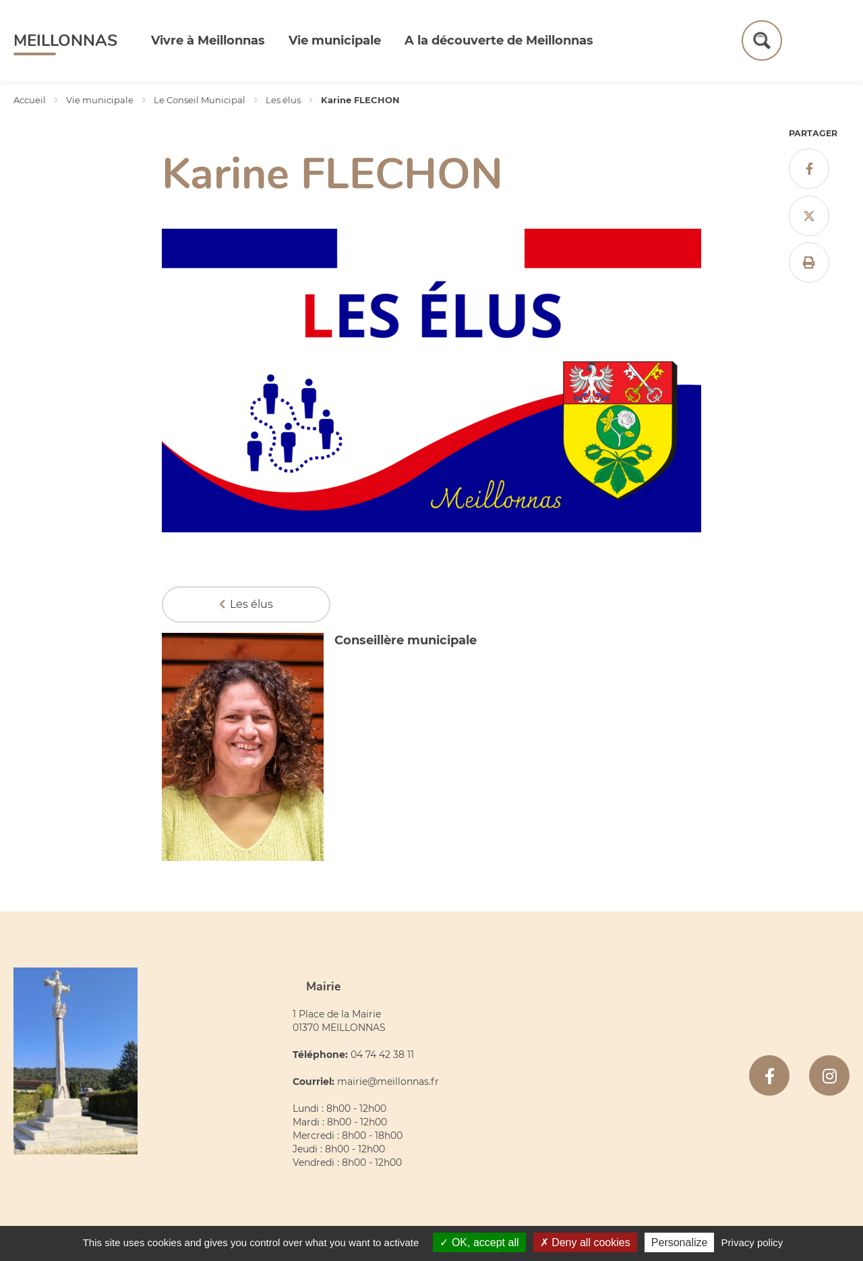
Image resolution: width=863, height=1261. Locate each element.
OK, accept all (479, 1242)
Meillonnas (65, 40)
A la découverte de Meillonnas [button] (499, 40)
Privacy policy (752, 1242)
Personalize (679, 1242)
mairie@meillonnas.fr (388, 1081)
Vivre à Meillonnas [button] (208, 40)
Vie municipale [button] (335, 40)
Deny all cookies (585, 1242)
